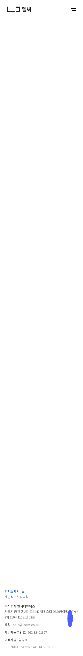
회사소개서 (14, 591)
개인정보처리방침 (16, 596)
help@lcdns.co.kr (26, 624)
